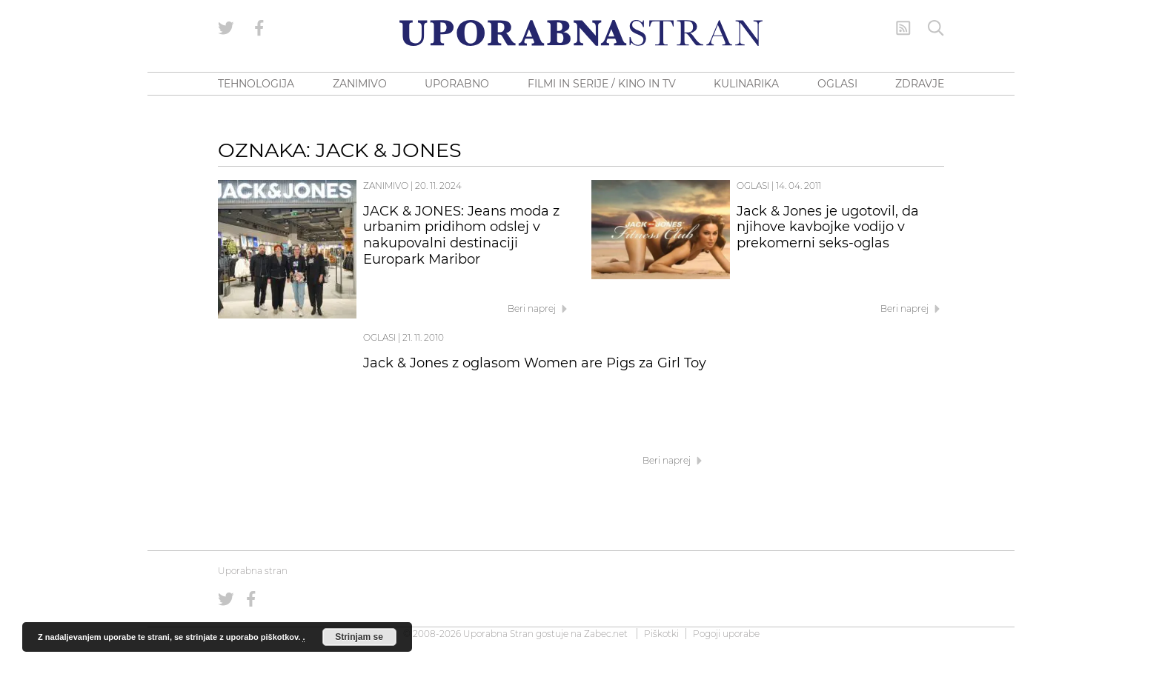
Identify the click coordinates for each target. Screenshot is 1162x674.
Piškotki (661, 633)
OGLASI (837, 83)
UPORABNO (457, 83)
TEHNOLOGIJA (256, 83)
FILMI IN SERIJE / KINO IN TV (602, 83)
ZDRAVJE (919, 83)
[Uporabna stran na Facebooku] (259, 28)
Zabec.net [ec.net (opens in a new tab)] (606, 633)
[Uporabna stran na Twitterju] (226, 28)
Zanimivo (385, 185)
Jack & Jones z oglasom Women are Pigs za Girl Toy (534, 363)
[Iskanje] (936, 28)
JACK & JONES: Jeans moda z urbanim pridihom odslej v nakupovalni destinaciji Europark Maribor (461, 235)
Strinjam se (359, 637)
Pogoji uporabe (726, 633)
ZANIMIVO (360, 83)
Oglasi (753, 185)
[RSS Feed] (903, 28)
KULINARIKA (746, 83)
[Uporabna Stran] (581, 33)
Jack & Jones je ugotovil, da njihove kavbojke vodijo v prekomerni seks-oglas (828, 227)
